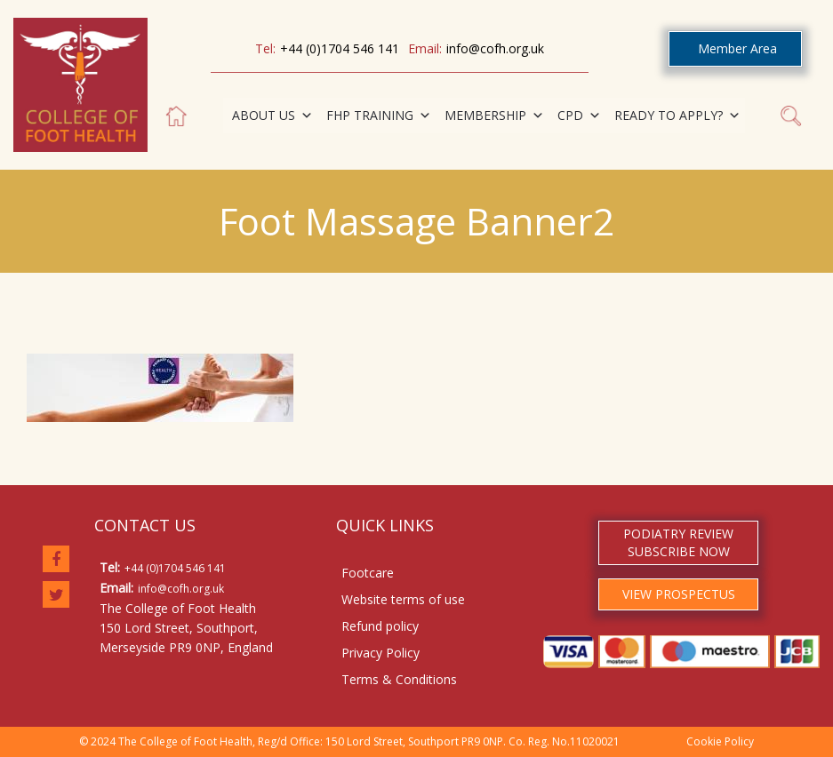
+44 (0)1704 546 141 (339, 48)
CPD (579, 115)
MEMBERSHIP (494, 115)
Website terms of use (403, 599)
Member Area (737, 48)
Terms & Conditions (399, 679)
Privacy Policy (380, 652)
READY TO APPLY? (677, 115)
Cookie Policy (720, 741)
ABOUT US (272, 115)
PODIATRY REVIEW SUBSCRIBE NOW (678, 542)
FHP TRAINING (378, 115)
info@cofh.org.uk (495, 48)
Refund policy (380, 626)
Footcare (367, 572)
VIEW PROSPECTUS (678, 594)
